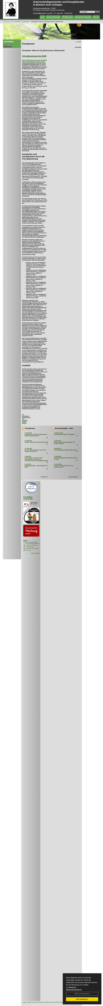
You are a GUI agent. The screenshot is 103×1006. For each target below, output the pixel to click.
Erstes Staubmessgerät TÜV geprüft (64, 434)
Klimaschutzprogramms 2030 (30, 63)
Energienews (30, 428)
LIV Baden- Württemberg (31, 545)
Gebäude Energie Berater (24, 422)
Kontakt (29, 1002)
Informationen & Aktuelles (83, 17)
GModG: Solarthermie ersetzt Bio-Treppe (36, 442)
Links (25, 540)
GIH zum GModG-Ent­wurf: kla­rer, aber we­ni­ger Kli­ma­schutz (35, 450)
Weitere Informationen (82, 993)
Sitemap (62, 1002)
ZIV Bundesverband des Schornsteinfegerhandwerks (32, 543)
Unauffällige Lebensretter (28, 498)
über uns (96, 17)
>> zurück (78, 41)
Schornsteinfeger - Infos (64, 428)
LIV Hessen (28, 550)
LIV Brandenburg (29, 546)
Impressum (72, 987)
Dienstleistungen (67, 17)
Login (24, 1002)
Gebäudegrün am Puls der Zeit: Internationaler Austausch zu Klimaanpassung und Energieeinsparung (36, 459)
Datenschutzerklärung (74, 989)
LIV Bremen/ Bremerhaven (31, 548)
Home (42, 17)
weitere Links (35, 553)
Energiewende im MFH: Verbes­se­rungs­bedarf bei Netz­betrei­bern (36, 435)
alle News (44, 477)
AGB (57, 1002)
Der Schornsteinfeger (53, 17)
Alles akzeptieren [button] (82, 999)
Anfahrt (53, 1002)
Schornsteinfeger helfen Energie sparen (65, 450)
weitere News (72, 477)
